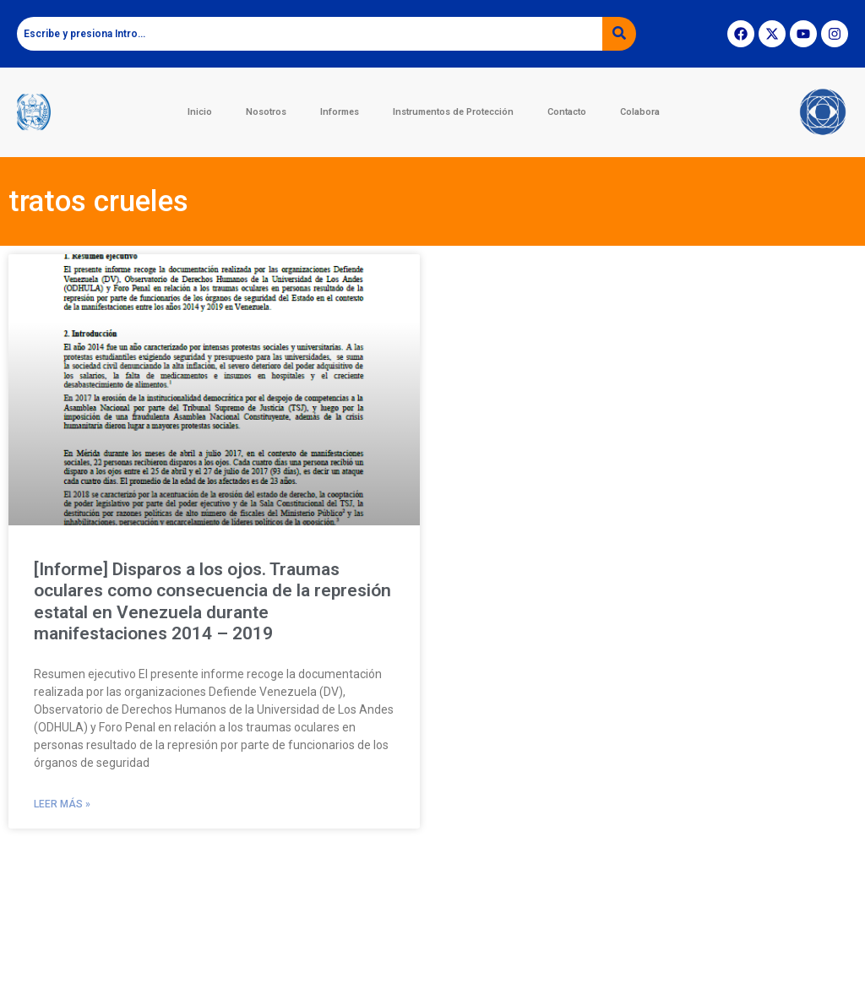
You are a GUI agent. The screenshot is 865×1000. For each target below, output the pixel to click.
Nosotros (266, 111)
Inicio (200, 111)
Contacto (566, 111)
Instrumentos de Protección (453, 111)
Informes (339, 111)
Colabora (640, 111)
